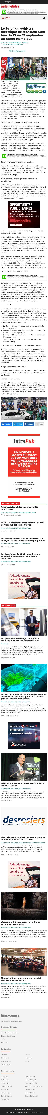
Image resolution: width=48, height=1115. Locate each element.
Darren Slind (5, 1099)
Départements (16, 42)
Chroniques (5, 1058)
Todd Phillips (10, 546)
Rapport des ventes (38, 842)
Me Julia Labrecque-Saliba (33, 1086)
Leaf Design (38, 1112)
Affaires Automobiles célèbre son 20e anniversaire (19, 508)
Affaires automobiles (13, 515)
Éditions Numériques (8, 1036)
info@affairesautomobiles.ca (13, 1022)
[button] (7, 18)
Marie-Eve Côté (11, 531)
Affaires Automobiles (17, 51)
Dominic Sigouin (6, 1096)
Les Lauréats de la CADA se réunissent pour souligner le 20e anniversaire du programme (23, 539)
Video (34, 512)
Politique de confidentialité (24, 1109)
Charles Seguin (6, 1093)
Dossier (6, 644)
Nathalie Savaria (30, 1089)
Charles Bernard (30, 1080)
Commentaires (6, 1061)
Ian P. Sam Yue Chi (31, 1083)
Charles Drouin (30, 1093)
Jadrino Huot (8, 800)
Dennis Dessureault (31, 1096)
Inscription (4, 1042)
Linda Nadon (5, 1083)
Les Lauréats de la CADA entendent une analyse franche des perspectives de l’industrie (20, 556)
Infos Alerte (28, 1058)
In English (7, 2)
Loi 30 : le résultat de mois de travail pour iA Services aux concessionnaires (22, 524)
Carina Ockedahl (9, 657)
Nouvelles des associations (13, 44)
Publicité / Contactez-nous (9, 1033)
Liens (3, 1039)
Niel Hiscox (5, 1080)
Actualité (6, 42)
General (25, 42)
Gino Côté (4, 1076)
